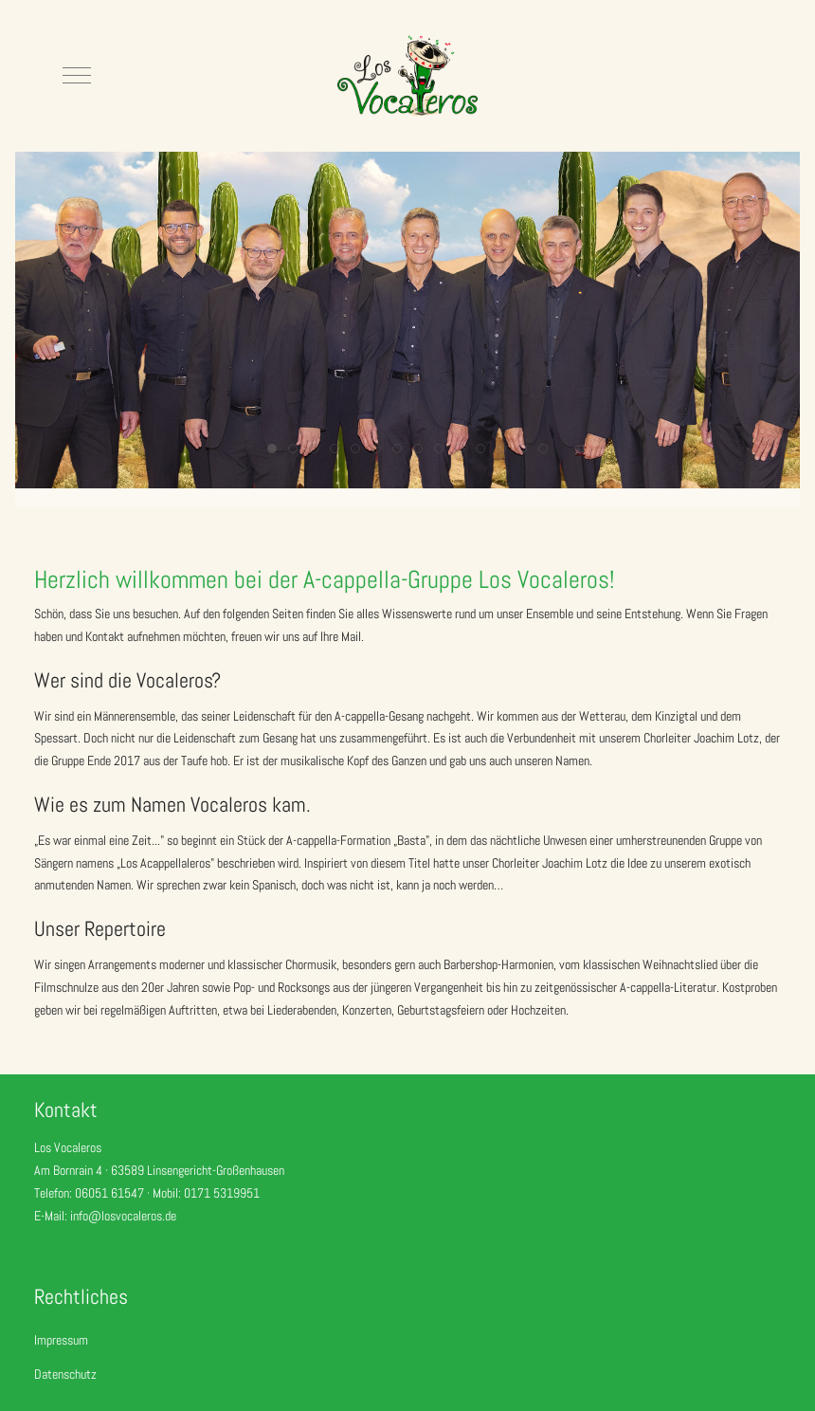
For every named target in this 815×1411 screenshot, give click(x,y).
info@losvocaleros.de (123, 1215)
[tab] (272, 448)
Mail (351, 636)
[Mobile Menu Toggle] (77, 76)
